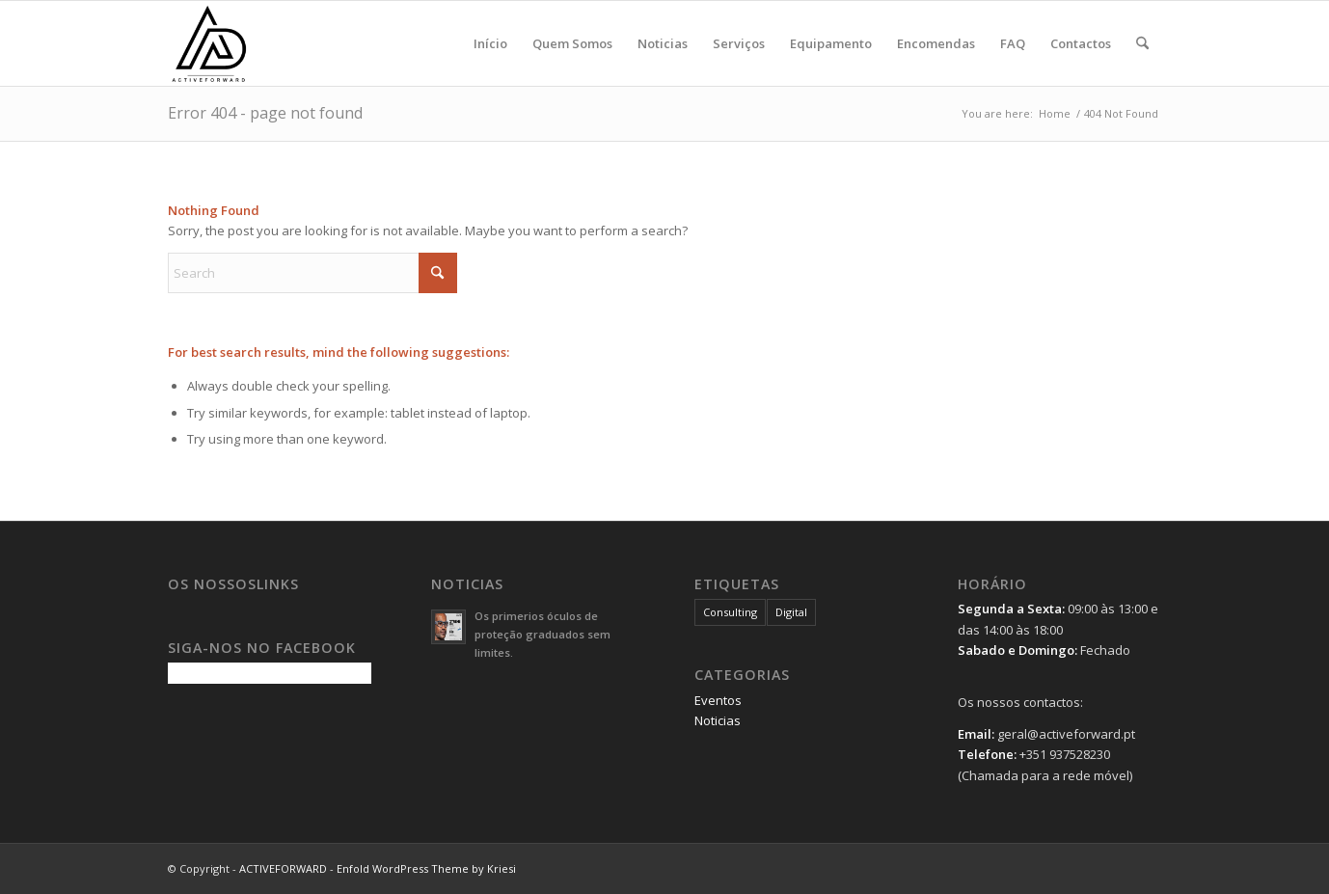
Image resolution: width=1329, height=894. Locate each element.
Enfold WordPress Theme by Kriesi (426, 868)
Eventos (718, 700)
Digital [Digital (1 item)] (791, 612)
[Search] (1142, 43)
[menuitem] (490, 43)
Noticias (717, 720)
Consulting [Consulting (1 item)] (730, 612)
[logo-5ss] (260, 43)
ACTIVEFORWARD (283, 868)
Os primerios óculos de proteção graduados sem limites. (542, 634)
